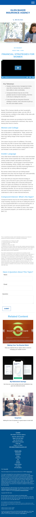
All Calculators (18, 467)
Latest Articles (18, 464)
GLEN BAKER (17, 10)
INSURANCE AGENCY (18, 13)
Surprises (18, 418)
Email (5, 284)
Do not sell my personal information (21, 490)
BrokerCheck (29, 471)
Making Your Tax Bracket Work (18, 345)
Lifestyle (18, 462)
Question (5, 294)
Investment (18, 454)
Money (18, 461)
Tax (18, 459)
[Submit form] (6, 308)
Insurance (17, 457)
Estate (18, 456)
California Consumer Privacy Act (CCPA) (9, 488)
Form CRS (6, 469)
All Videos (18, 466)
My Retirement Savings (18, 381)
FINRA (33, 511)
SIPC (2, 512)
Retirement (18, 453)
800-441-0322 (18, 20)
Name (5, 274)
